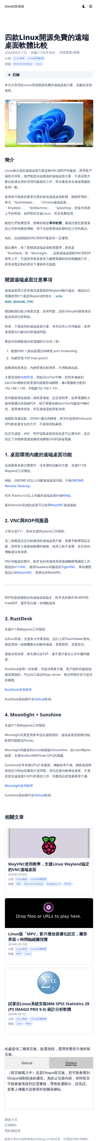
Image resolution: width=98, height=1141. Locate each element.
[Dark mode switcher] (84, 6)
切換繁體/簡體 (69, 52)
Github (39, 699)
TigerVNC (68, 567)
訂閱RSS (11, 1125)
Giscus (27, 1062)
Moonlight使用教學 (19, 785)
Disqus (71, 1062)
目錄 (16, 74)
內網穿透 (27, 377)
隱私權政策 (13, 1130)
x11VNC (20, 567)
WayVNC (57, 505)
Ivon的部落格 (14, 6)
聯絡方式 (11, 1119)
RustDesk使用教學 (18, 689)
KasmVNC (24, 572)
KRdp (66, 495)
